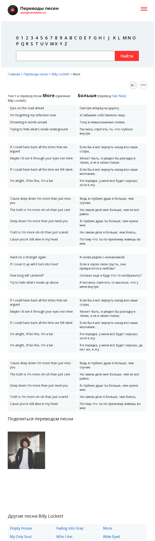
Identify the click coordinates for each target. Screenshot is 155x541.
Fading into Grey (69, 528)
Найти (126, 56)
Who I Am (64, 536)
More (107, 528)
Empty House (21, 528)
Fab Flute (118, 96)
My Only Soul (20, 536)
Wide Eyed (111, 536)
